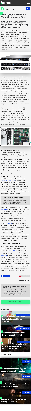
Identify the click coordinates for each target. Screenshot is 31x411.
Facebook (5, 276)
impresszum (4, 406)
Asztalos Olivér (11, 7)
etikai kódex (16, 406)
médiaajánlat (10, 406)
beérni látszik (12, 250)
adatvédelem (13, 407)
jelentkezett (4, 209)
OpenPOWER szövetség (8, 180)
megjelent (4, 255)
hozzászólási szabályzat (25, 406)
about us (19, 407)
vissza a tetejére (24, 280)
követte (9, 223)
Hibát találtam (24, 276)
